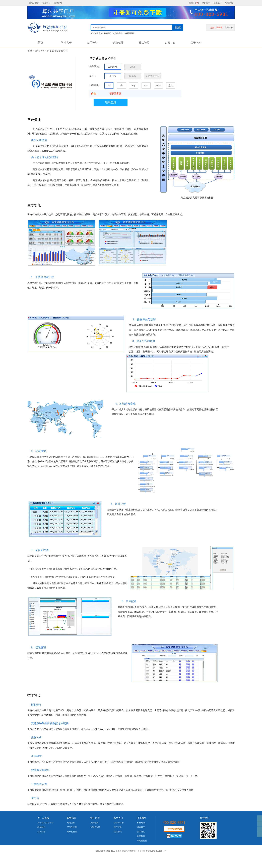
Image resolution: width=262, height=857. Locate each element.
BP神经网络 (129, 33)
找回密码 (118, 831)
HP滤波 (107, 33)
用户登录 (118, 827)
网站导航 (229, 3)
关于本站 (195, 42)
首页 (40, 42)
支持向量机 (118, 33)
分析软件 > (41, 51)
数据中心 (170, 42)
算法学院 (144, 42)
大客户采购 (34, 3)
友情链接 (94, 822)
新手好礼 (141, 831)
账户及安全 (72, 831)
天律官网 (58, 3)
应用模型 (92, 42)
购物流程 (71, 822)
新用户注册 (119, 822)
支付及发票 (72, 827)
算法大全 (66, 42)
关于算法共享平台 (45, 822)
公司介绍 (41, 831)
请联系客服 (115, 93)
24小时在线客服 (175, 829)
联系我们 (218, 3)
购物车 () (194, 3)
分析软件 (118, 42)
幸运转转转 (142, 840)
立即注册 (229, 27)
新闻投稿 (141, 836)
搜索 (178, 27)
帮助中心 (46, 3)
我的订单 (206, 3)
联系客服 (110, 102)
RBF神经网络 (97, 33)
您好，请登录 (216, 27)
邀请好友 (141, 827)
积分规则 (141, 822)
